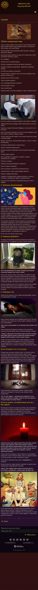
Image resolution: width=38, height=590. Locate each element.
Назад (6, 521)
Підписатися (31, 535)
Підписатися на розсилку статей (10, 528)
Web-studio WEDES (19, 547)
